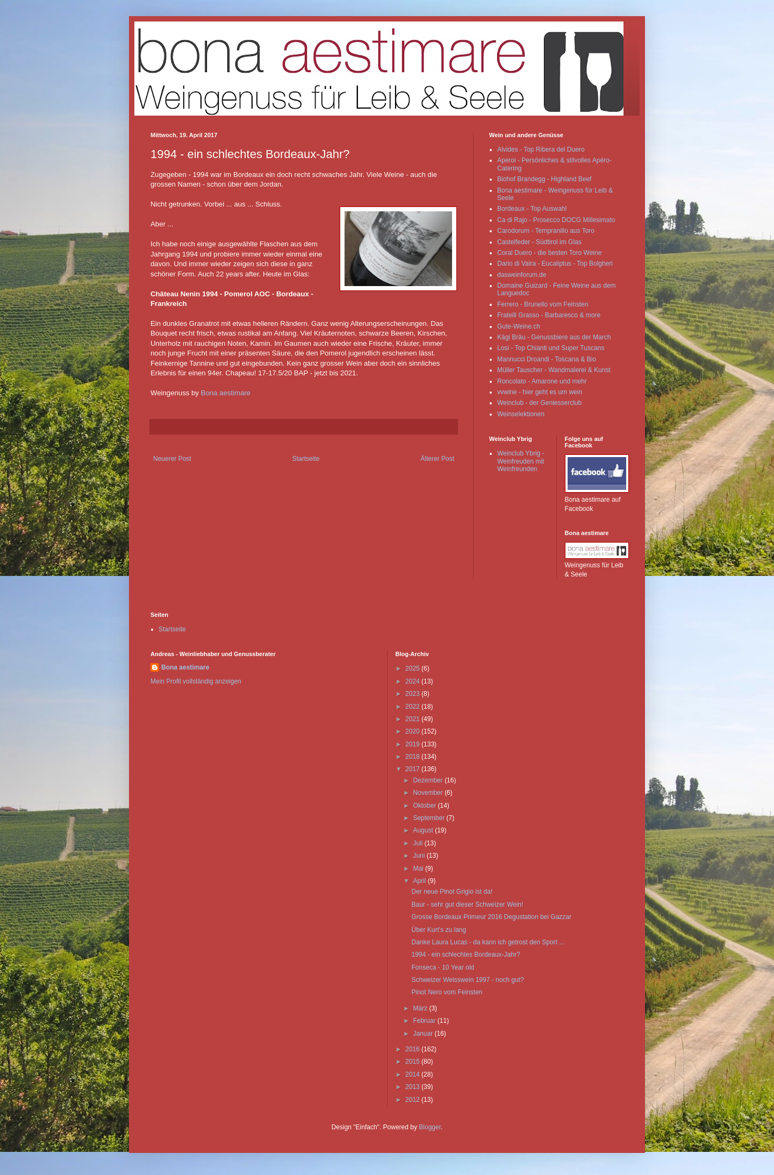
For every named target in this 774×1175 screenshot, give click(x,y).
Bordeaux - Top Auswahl (532, 208)
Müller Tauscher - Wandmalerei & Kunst (554, 370)
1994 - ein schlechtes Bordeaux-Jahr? (465, 954)
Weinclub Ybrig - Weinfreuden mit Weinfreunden (520, 461)
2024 (413, 681)
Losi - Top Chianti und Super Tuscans (550, 348)
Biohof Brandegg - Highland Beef (544, 179)
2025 (413, 668)
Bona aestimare (225, 393)
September (429, 818)
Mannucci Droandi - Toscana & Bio (546, 359)
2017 (413, 769)
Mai (419, 868)
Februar (425, 1020)
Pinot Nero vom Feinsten (446, 992)
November (429, 792)
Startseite (306, 458)
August (424, 830)
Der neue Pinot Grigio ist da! (451, 891)
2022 (413, 706)
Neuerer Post (172, 458)
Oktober (425, 805)
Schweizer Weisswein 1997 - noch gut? (467, 980)
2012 (413, 1099)
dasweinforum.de (521, 275)
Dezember (429, 780)
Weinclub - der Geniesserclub (539, 403)
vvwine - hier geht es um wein (539, 392)
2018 (413, 756)
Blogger (430, 1127)
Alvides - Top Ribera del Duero (541, 149)
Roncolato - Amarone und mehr (542, 381)
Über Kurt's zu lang (438, 930)
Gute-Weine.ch (518, 326)
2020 (413, 731)
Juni (419, 855)
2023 (413, 693)
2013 (413, 1087)
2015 (413, 1061)
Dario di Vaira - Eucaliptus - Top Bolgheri (555, 263)
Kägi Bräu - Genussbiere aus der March (554, 337)
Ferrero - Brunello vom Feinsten (542, 304)
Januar (423, 1033)
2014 (413, 1074)
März (421, 1008)
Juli (418, 843)
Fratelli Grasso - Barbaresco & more (548, 315)
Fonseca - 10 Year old (442, 967)
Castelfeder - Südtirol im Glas (539, 242)
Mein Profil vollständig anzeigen (195, 681)
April (420, 881)
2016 (413, 1049)
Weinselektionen (520, 414)
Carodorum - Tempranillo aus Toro (545, 230)
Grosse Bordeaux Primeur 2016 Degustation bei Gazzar (491, 917)
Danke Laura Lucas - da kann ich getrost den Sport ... (487, 942)
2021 (413, 719)
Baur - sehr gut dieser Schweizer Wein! (467, 904)
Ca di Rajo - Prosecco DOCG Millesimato (556, 220)
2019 (413, 744)
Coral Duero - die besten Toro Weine (549, 253)
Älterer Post (437, 458)
